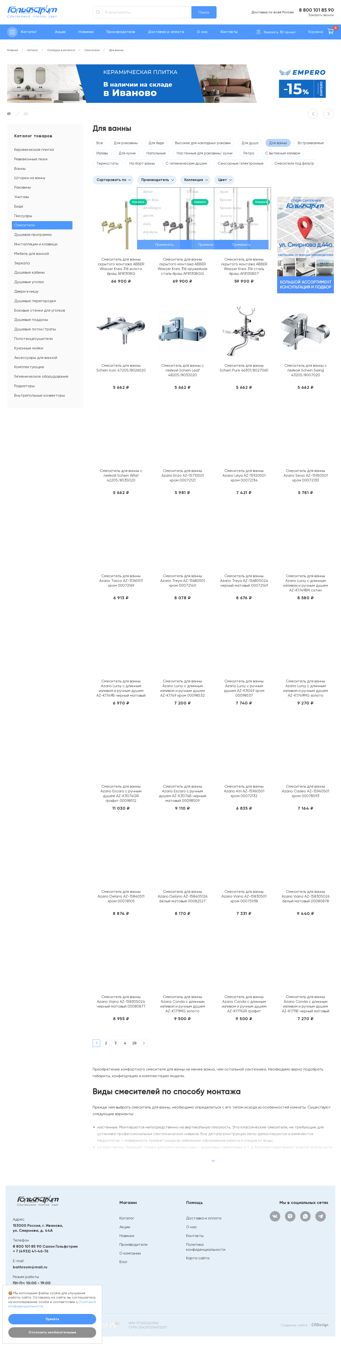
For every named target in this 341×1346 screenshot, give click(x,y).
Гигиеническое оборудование (41, 376)
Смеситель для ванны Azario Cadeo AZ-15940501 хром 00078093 (305, 791)
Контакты (229, 32)
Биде (18, 206)
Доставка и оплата (166, 32)
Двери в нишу (26, 291)
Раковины (22, 187)
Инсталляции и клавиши (35, 244)
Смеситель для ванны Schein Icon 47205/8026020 (121, 367)
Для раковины (126, 143)
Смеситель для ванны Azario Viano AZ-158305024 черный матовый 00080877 (121, 1001)
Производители (120, 32)
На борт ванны (142, 163)
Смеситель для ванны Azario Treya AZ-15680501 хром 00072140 (182, 581)
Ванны (20, 168)
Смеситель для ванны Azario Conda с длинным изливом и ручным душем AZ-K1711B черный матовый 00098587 (305, 1003)
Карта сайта (197, 1258)
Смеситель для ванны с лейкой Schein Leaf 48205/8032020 (182, 370)
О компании (130, 1253)
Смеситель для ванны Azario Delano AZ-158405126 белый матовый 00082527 (182, 896)
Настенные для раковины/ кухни (204, 153)
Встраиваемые (311, 143)
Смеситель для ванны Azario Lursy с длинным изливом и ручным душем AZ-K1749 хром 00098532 (182, 688)
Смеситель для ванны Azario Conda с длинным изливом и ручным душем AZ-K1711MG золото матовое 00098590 (182, 1003)
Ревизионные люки (30, 159)
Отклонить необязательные (52, 1332)
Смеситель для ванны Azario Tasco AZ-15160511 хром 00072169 (121, 581)
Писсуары (23, 216)
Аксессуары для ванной (35, 357)
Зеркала (22, 263)
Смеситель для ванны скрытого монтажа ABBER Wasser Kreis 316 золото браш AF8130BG (121, 266)
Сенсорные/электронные (241, 163)
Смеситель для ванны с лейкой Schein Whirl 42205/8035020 (121, 475)
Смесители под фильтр (294, 163)
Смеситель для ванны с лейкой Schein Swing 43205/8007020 (305, 370)
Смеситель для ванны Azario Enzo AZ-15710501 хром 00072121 (182, 475)
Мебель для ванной (31, 253)
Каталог (126, 1218)
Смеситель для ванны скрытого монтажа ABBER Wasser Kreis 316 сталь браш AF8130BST (244, 266)
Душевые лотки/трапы (35, 329)
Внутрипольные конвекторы (39, 395)
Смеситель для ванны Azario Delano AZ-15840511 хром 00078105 (121, 896)
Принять (52, 1319)
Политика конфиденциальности (205, 1247)
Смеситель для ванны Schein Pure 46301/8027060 (244, 367)
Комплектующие (29, 367)
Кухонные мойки (28, 348)
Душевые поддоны (31, 319)
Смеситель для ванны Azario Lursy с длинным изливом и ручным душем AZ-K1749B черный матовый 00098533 (121, 688)
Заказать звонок (321, 15)
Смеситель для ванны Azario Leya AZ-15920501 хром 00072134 (244, 475)
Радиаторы (24, 386)
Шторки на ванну (29, 178)
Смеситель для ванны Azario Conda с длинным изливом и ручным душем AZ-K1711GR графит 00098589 (244, 1003)
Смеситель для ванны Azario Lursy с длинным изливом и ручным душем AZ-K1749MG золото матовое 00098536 (305, 688)
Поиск (204, 12)
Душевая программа (33, 234)
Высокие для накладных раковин (203, 143)
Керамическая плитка (34, 149)
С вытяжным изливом (282, 153)
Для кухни (127, 153)
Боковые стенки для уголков (39, 310)
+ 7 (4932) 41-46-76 (30, 1251)
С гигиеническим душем (186, 163)
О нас (202, 32)
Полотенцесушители (33, 338)
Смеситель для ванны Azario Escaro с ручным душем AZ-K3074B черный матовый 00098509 (182, 793)
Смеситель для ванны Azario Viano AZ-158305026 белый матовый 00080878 (305, 896)
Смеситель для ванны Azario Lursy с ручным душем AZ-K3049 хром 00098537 (244, 688)
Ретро (248, 153)
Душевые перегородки (35, 301)
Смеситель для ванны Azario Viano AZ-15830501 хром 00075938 (244, 896)
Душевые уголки (29, 282)
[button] (313, 114)
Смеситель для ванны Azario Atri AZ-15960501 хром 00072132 (244, 791)
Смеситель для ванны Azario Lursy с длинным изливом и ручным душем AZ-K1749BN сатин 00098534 (305, 583)
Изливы (102, 153)
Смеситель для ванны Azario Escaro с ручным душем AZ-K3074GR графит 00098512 (121, 793)
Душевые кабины (29, 272)
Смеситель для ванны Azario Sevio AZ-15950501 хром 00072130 (306, 475)
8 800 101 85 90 (316, 10)
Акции (60, 32)
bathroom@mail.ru (30, 1267)
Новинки (86, 32)
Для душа (250, 143)
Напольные (156, 153)
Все (99, 143)
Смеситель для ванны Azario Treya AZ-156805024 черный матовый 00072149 (244, 581)
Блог (123, 1262)
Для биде (156, 143)
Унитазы (21, 197)
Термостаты (107, 163)
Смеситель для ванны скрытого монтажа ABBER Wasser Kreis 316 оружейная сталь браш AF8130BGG (182, 266)
